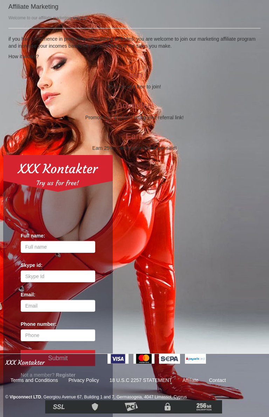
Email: (28, 294)
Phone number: (39, 324)
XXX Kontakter (58, 169)
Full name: (33, 235)
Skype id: (31, 265)
